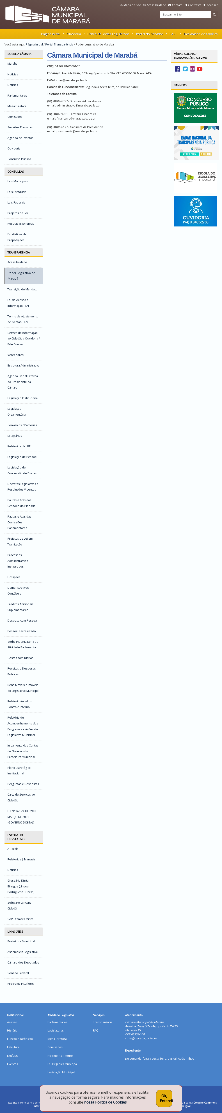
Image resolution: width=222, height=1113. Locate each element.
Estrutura (13, 1047)
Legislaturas (56, 1030)
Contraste (194, 5)
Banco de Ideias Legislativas (108, 34)
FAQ (95, 1030)
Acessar (212, 5)
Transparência (18, 252)
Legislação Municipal (61, 1072)
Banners (180, 85)
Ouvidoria (74, 34)
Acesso (12, 1022)
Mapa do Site (132, 5)
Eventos (12, 1064)
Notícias (12, 1056)
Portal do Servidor (149, 34)
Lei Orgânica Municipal (63, 1064)
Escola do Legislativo (16, 837)
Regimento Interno (60, 1056)
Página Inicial (50, 34)
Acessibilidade (156, 5)
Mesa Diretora (57, 1039)
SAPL (173, 34)
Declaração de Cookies (201, 34)
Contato (177, 5)
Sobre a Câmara (19, 54)
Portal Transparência (59, 44)
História (12, 1030)
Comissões (55, 1047)
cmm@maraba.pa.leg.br (141, 1038)
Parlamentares (57, 1022)
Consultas (15, 172)
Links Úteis (15, 932)
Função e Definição (20, 1039)
